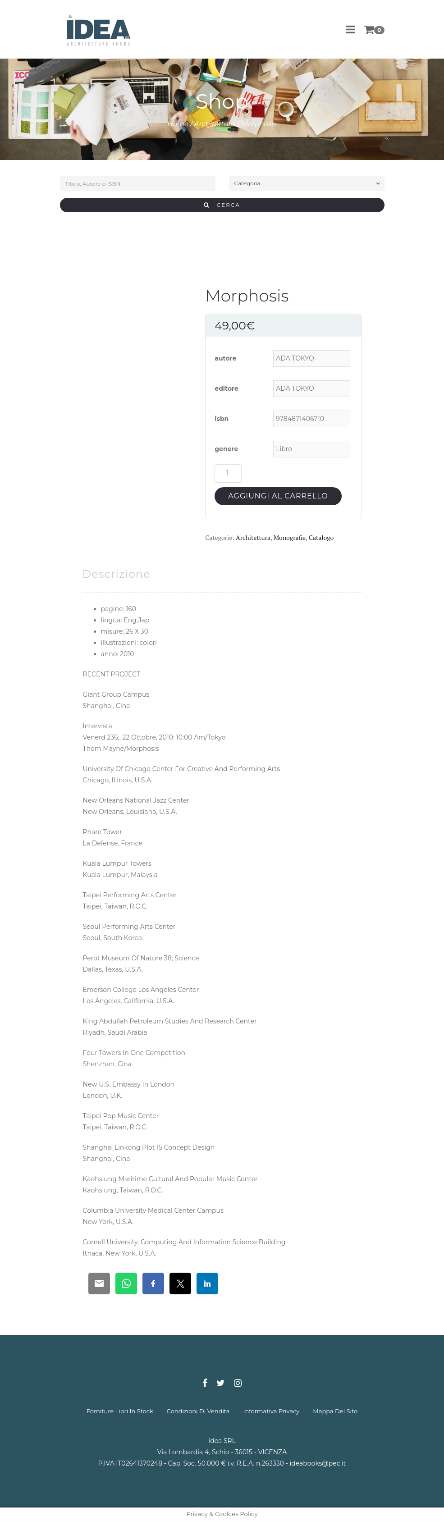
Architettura (215, 123)
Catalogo (321, 537)
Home (177, 123)
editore (226, 388)
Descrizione (116, 573)
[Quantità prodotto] (228, 473)
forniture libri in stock (120, 1411)
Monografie (290, 537)
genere (226, 449)
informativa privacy (271, 1411)
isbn (222, 419)
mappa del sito (335, 1411)
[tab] (116, 574)
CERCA (222, 204)
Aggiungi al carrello (278, 496)
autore (225, 358)
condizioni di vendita (198, 1411)
